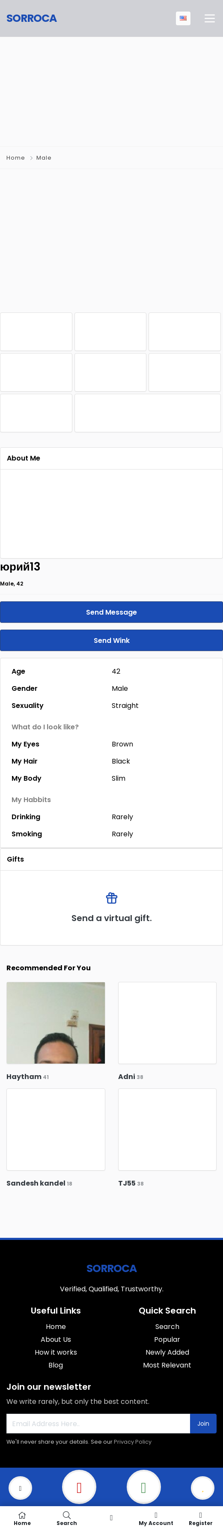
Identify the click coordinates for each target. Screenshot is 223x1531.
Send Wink (112, 640)
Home (15, 157)
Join (203, 1423)
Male (44, 157)
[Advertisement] (112, 90)
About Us (56, 1339)
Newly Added (167, 1352)
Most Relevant (167, 1365)
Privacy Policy (133, 1441)
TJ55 (131, 1183)
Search (167, 1327)
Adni (130, 1077)
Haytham (27, 1077)
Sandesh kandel (39, 1183)
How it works (56, 1352)
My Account (156, 1518)
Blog (55, 1365)
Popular (167, 1339)
